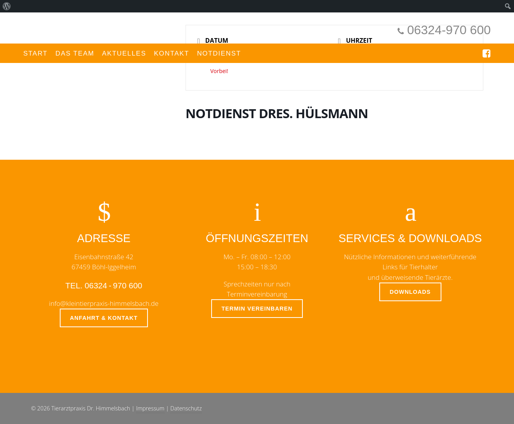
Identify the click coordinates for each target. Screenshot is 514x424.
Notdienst (219, 53)
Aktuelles (124, 53)
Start (35, 53)
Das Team (75, 53)
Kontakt (171, 53)
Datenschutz (186, 408)
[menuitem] (7, 6)
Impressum (150, 408)
